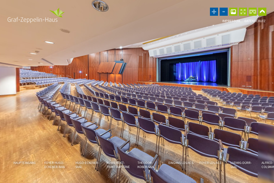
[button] (17, 170)
